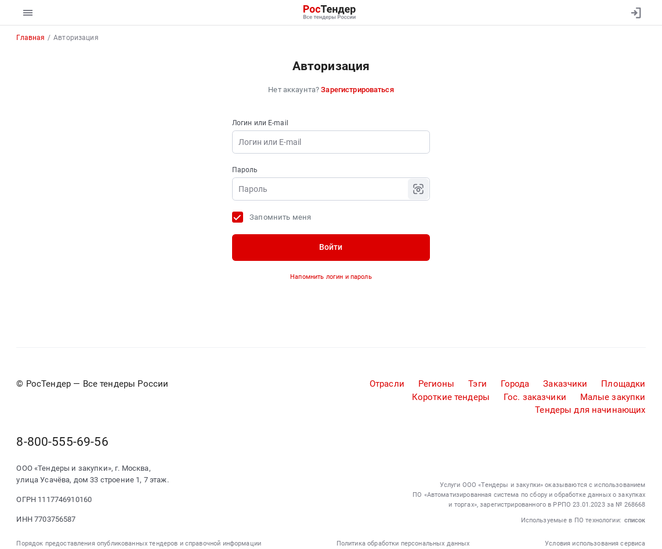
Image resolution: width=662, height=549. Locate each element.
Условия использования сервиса (595, 543)
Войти (330, 247)
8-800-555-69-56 (62, 442)
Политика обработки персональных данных (403, 543)
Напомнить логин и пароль (331, 276)
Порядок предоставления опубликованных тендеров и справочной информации (138, 543)
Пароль (245, 170)
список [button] (635, 520)
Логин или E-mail (260, 123)
